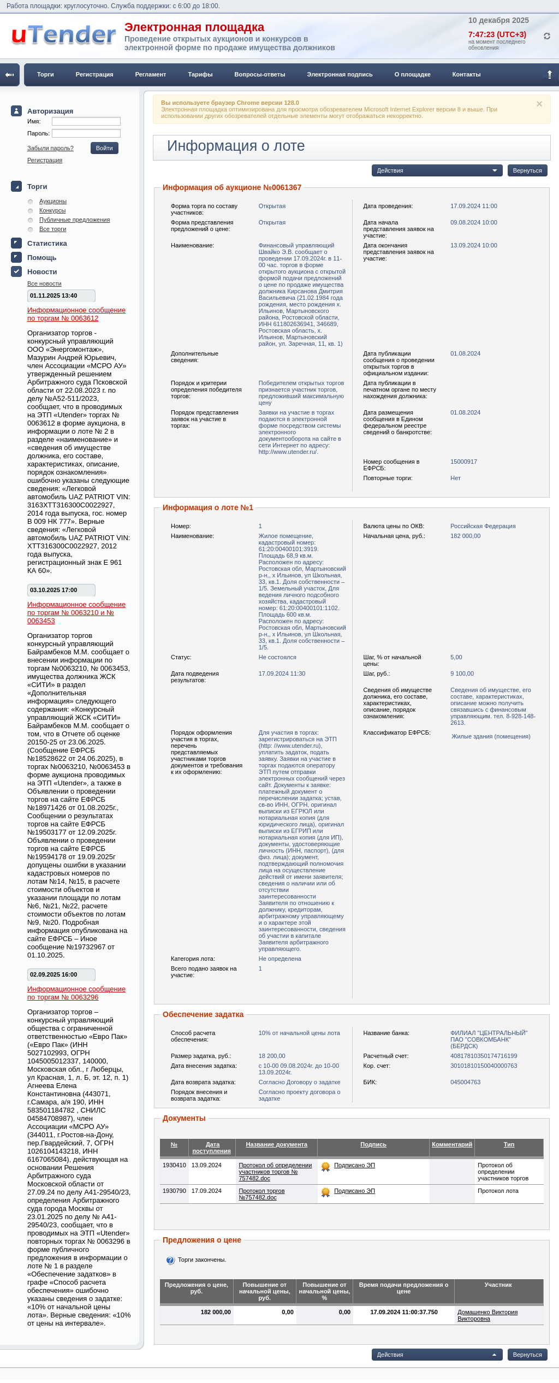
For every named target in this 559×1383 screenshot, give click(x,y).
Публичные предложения (74, 219)
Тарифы (200, 74)
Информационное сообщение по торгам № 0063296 (76, 993)
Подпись (373, 1144)
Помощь (41, 257)
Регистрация (95, 74)
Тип (509, 1144)
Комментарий (452, 1144)
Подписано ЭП (354, 1165)
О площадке (413, 74)
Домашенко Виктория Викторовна (487, 1315)
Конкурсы (52, 210)
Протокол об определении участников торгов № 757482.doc (275, 1171)
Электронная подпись (340, 74)
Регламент (150, 74)
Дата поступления (211, 1147)
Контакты (467, 74)
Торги (45, 74)
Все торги (52, 229)
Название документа (277, 1144)
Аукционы (53, 201)
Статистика (47, 243)
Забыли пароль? (50, 148)
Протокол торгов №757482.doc (261, 1194)
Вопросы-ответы (260, 74)
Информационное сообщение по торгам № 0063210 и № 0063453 (76, 612)
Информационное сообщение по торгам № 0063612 (76, 314)
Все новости (44, 283)
